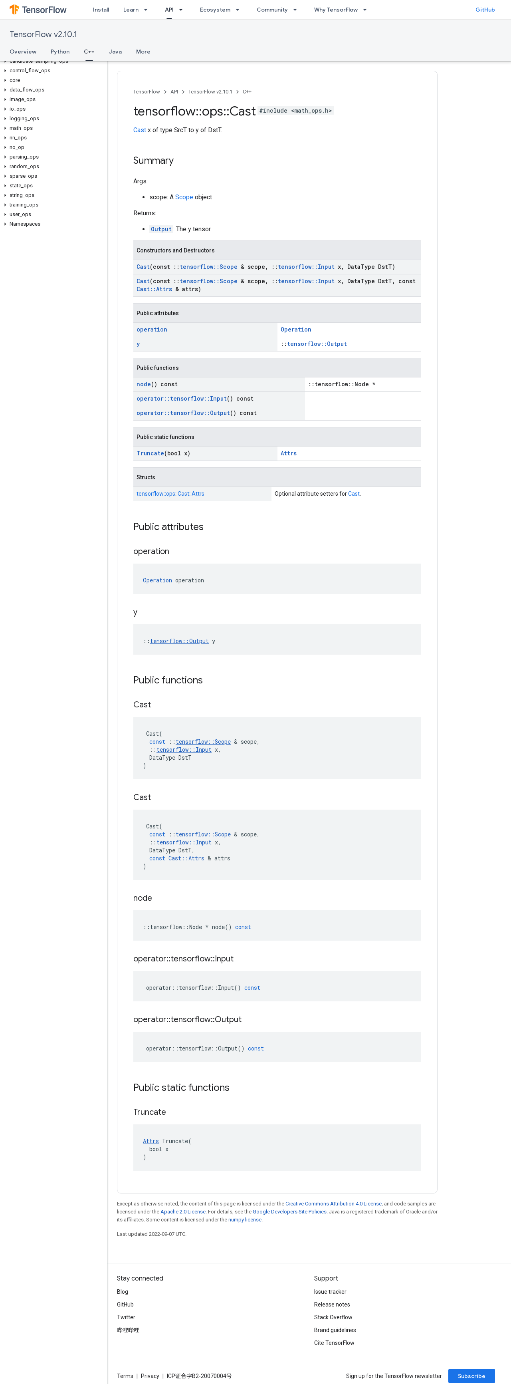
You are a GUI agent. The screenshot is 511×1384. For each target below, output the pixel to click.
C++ (247, 92)
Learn (131, 9)
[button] (52, 61)
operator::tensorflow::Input (182, 398)
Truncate (150, 453)
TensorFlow (146, 92)
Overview (23, 51)
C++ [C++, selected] (89, 51)
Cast (139, 130)
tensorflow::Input (306, 266)
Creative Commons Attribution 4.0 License (333, 1204)
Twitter (126, 1317)
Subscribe (471, 1376)
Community (272, 9)
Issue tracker (330, 1292)
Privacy (150, 1376)
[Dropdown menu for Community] (297, 9)
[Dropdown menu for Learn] (148, 9)
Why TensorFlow (336, 9)
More (143, 51)
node (144, 384)
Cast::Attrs (154, 289)
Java (115, 51)
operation (152, 329)
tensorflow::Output (317, 343)
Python (60, 51)
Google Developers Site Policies (290, 1212)
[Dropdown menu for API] (183, 9)
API (174, 92)
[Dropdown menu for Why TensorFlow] (367, 9)
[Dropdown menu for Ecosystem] (240, 9)
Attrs (289, 453)
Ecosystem (215, 9)
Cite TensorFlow (334, 1343)
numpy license (244, 1220)
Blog (122, 1292)
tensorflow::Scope (209, 266)
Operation (296, 329)
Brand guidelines (335, 1330)
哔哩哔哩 (128, 1330)
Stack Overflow (333, 1317)
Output (161, 229)
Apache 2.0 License (183, 1212)
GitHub (485, 9)
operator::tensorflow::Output (183, 413)
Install (101, 9)
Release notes (332, 1304)
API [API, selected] (169, 9)
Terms (125, 1376)
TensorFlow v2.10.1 (43, 35)
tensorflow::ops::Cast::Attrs (170, 493)
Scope (184, 197)
